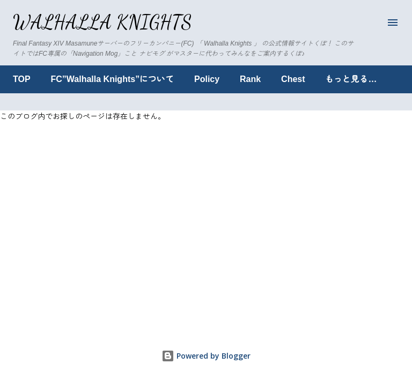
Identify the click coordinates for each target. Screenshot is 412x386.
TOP (22, 79)
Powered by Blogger (206, 356)
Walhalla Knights (102, 22)
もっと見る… (351, 79)
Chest (293, 79)
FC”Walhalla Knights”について (112, 79)
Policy (206, 79)
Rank (250, 79)
